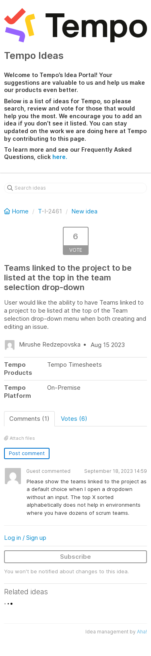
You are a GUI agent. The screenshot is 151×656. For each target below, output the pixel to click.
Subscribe (75, 556)
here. (59, 156)
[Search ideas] (75, 188)
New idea (84, 211)
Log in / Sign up (25, 537)
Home (17, 211)
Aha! (142, 632)
